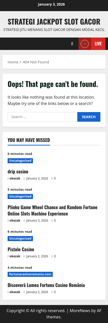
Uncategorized (20, 160)
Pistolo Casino (21, 249)
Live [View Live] (90, 44)
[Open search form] (72, 44)
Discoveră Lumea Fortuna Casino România (46, 285)
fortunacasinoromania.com (30, 274)
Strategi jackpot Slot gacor (54, 21)
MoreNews (80, 310)
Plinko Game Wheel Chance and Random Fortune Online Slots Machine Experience (52, 210)
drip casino (18, 171)
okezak (15, 178)
